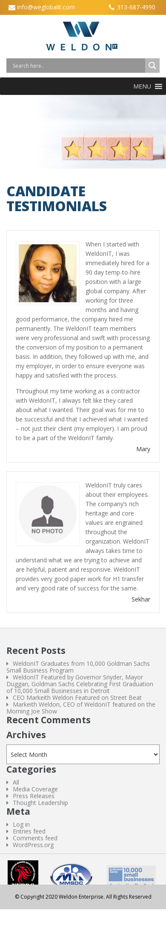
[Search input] (78, 65)
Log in (21, 824)
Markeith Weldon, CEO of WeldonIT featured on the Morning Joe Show (80, 707)
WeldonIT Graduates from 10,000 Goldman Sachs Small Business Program (78, 666)
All (16, 782)
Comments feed (35, 838)
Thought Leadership (40, 803)
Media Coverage (35, 789)
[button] (142, 86)
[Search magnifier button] (152, 65)
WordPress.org (33, 845)
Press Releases (33, 796)
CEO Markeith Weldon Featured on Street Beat (77, 697)
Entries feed (29, 831)
